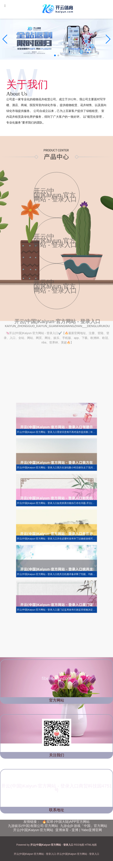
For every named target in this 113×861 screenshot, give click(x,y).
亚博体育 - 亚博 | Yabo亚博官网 (78, 830)
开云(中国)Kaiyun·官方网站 (33, 830)
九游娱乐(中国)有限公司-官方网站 (33, 826)
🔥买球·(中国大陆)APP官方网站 (66, 821)
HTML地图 (91, 844)
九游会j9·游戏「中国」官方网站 (83, 826)
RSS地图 (79, 844)
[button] (108, 39)
